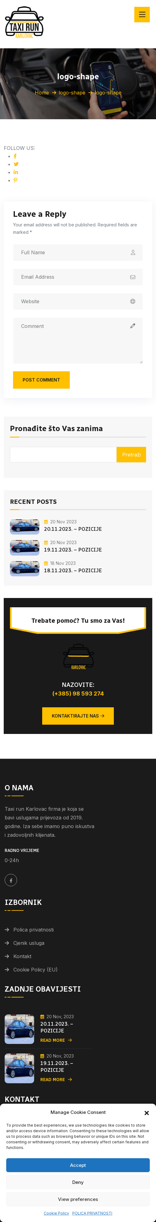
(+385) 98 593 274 (78, 693)
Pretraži (131, 455)
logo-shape (72, 92)
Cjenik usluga (28, 943)
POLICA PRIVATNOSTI (92, 1213)
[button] (147, 1112)
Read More (56, 1040)
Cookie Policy (56, 1213)
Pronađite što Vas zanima (56, 429)
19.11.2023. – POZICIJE (73, 550)
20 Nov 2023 (60, 521)
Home (42, 92)
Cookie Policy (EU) (35, 970)
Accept (78, 1165)
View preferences (78, 1199)
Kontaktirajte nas (78, 715)
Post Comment (41, 379)
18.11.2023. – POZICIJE (73, 571)
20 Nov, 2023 (57, 1016)
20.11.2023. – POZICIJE (73, 529)
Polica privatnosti (33, 930)
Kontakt (22, 956)
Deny (78, 1182)
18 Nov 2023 (60, 563)
